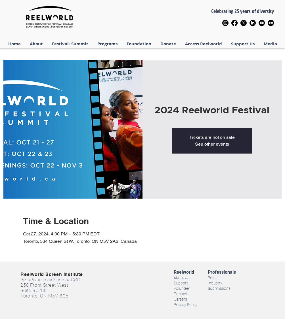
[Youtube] (262, 23)
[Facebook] (234, 23)
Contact (180, 294)
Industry (215, 283)
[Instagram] (225, 23)
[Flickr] (271, 23)
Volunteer (182, 288)
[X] (243, 23)
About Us (181, 277)
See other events (212, 144)
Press (212, 277)
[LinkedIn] (253, 23)
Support (181, 283)
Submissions (219, 288)
